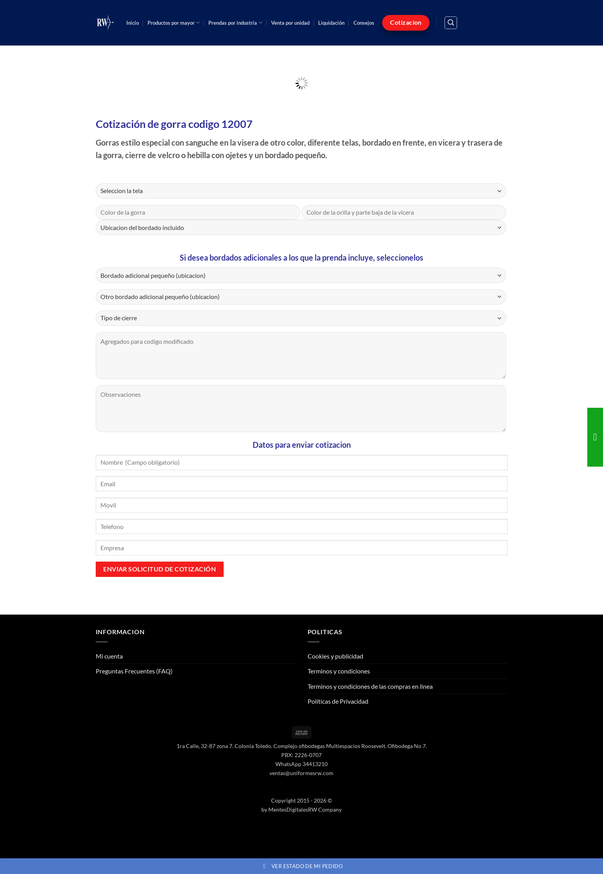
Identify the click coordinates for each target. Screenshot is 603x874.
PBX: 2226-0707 (301, 755)
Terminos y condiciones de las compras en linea (370, 686)
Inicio (132, 23)
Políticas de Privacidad (338, 701)
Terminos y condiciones (339, 671)
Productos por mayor (174, 22)
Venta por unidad (290, 23)
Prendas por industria (235, 22)
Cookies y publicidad (335, 656)
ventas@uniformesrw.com (301, 773)
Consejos (363, 23)
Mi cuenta (109, 656)
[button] (451, 22)
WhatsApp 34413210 (301, 764)
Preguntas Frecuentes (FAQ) (134, 671)
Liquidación (331, 23)
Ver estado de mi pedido (301, 866)
